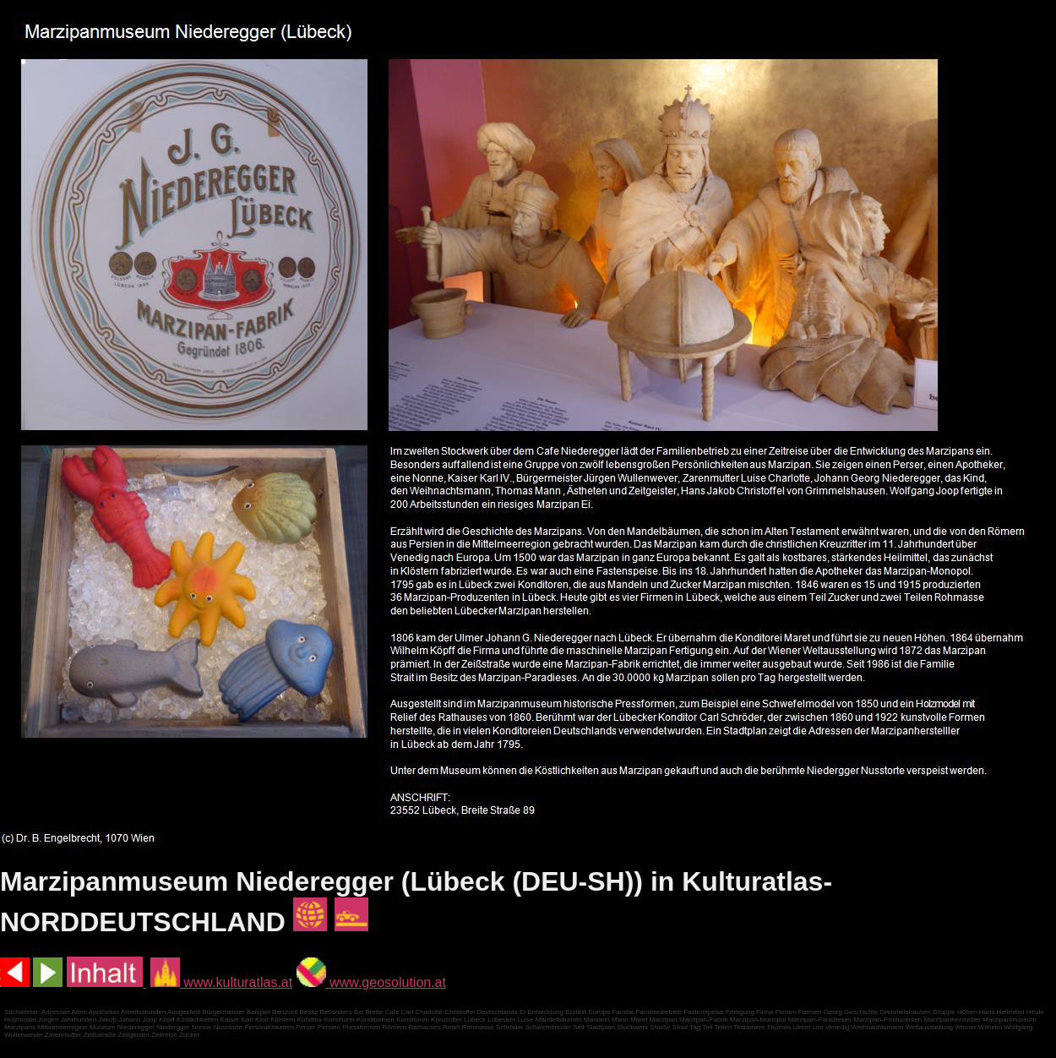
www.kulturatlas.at (221, 982)
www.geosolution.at (371, 982)
